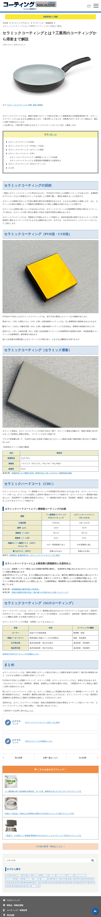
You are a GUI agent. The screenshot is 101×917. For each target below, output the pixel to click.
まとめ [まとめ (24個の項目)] (29, 875)
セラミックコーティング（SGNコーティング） (27, 164)
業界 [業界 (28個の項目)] (16, 882)
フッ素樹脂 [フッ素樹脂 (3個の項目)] (20, 878)
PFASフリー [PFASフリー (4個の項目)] (18, 875)
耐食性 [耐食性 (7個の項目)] (63, 882)
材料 (30, 105)
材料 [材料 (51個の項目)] (7, 882)
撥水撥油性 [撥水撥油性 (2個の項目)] (85, 878)
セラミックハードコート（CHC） (22, 153)
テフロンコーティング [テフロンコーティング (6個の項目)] (80, 875)
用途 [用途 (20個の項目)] (54, 882)
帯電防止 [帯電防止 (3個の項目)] (78, 878)
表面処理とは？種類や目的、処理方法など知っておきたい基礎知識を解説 (42, 473)
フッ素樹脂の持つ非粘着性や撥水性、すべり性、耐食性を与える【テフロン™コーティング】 (43, 791)
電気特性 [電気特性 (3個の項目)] (92, 882)
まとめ (11, 168)
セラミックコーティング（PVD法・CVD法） (26, 146)
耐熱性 (40, 105)
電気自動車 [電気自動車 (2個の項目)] (9, 886)
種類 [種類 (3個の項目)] (59, 882)
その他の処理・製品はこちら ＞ (50, 846)
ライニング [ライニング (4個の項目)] (44, 878)
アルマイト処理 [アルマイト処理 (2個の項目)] (37, 875)
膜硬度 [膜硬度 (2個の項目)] (69, 882)
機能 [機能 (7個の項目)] (25, 882)
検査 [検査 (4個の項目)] (12, 882)
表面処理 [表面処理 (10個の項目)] (75, 882)
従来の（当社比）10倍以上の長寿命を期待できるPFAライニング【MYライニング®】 (40, 814)
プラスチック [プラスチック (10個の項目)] (29, 878)
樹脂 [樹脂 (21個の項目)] (21, 882)
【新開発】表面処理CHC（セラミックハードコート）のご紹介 (34, 555)
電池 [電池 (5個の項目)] (15, 886)
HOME (5, 23)
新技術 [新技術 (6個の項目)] (92, 878)
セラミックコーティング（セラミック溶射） (26, 150)
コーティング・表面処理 (43, 23)
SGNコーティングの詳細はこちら (38, 741)
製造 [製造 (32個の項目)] (80, 882)
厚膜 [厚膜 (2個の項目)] (69, 878)
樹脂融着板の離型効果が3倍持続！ (26, 589)
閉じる (53, 134)
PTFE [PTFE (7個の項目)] (24, 875)
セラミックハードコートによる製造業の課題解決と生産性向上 (35, 161)
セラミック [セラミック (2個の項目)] (70, 875)
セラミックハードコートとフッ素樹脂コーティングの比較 (33, 157)
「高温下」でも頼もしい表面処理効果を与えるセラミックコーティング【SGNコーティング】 (43, 836)
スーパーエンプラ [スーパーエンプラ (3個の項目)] (61, 875)
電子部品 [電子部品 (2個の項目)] (86, 882)
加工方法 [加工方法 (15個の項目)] (58, 878)
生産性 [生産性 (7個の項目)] (49, 882)
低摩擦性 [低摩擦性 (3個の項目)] (51, 878)
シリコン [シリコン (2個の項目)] (45, 875)
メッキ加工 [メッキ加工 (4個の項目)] (37, 878)
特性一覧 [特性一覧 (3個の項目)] (37, 882)
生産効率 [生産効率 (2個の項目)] (43, 882)
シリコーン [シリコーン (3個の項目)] (52, 875)
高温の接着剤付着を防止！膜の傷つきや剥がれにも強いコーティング (40, 592)
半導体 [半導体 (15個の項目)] (63, 878)
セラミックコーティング (17, 105)
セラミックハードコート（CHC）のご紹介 (42, 722)
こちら (30, 711)
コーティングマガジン (20, 23)
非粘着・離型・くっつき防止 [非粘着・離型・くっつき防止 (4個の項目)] (33, 886)
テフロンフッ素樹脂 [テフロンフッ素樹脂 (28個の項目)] (11, 878)
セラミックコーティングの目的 (21, 142)
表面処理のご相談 (50, 17)
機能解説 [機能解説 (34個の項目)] (30, 882)
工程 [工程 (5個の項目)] (73, 878)
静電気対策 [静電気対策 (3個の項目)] (21, 886)
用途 (35, 105)
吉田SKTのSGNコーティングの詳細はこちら (20, 654)
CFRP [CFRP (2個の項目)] (7, 875)
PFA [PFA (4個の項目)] (12, 875)
